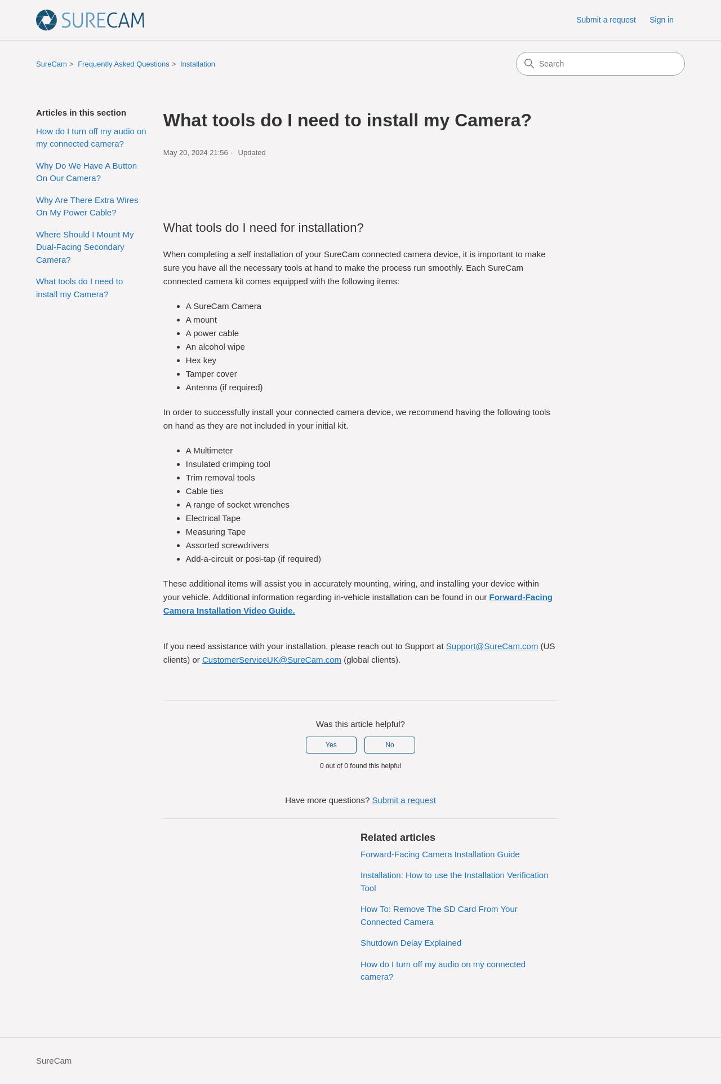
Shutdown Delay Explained (410, 943)
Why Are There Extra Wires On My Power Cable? (87, 206)
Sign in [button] (661, 19)
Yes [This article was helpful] (331, 745)
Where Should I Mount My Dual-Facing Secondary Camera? (84, 247)
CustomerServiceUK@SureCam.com (271, 659)
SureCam (51, 64)
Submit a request (606, 19)
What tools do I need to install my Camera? (79, 287)
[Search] (600, 63)
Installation (197, 64)
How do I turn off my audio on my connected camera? (91, 137)
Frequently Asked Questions (124, 64)
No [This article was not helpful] (389, 745)
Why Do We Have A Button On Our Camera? (86, 172)
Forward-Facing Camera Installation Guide (440, 854)
